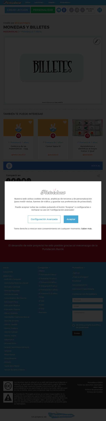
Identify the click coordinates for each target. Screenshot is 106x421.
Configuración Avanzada (44, 219)
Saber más (86, 228)
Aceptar (71, 219)
